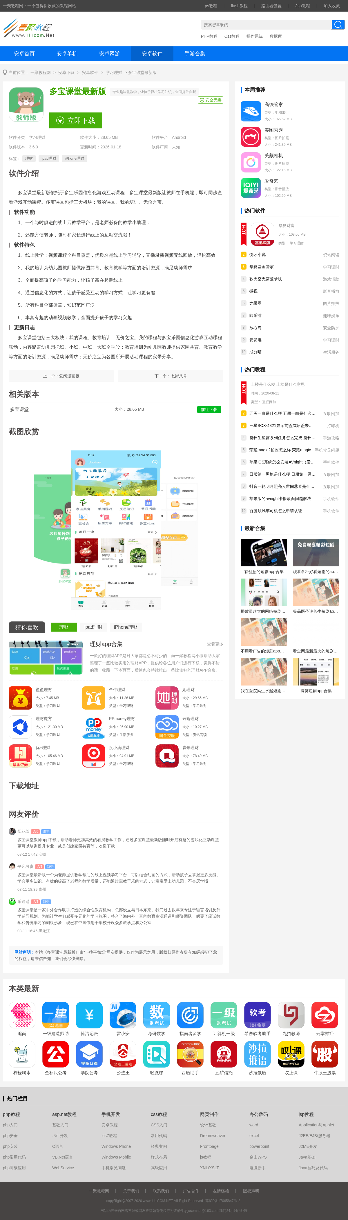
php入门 (10, 1125)
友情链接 (221, 1191)
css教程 (159, 1114)
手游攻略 (331, 438)
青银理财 (190, 747)
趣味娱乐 (331, 315)
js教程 (205, 1157)
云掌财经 (325, 1033)
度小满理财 (119, 747)
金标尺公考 (56, 1072)
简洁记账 (89, 1033)
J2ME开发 (308, 1146)
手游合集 (194, 54)
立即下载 (81, 120)
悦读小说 (257, 254)
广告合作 (191, 1191)
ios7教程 (109, 1135)
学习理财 (114, 72)
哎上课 (291, 1072)
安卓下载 (66, 72)
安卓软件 (152, 54)
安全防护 (331, 328)
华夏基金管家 (261, 266)
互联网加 (269, 402)
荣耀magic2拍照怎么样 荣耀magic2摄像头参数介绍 (295, 450)
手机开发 (111, 1114)
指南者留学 (190, 1033)
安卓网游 (109, 54)
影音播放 (331, 291)
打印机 (333, 425)
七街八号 (179, 376)
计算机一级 (224, 1033)
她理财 (188, 689)
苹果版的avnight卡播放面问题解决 (280, 498)
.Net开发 (60, 1135)
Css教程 (232, 36)
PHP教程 (209, 36)
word (253, 1125)
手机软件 (331, 462)
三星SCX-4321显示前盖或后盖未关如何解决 (289, 425)
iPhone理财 (74, 158)
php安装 (10, 1146)
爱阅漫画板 (69, 376)
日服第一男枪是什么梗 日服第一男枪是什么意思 (292, 474)
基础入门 (60, 1125)
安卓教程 (110, 1125)
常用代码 (159, 1135)
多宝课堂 (19, 409)
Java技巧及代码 (313, 1168)
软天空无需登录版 (265, 279)
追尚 (22, 1033)
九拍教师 (291, 1033)
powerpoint (259, 1146)
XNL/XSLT (209, 1168)
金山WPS (258, 1157)
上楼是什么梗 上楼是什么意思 (278, 384)
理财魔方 (44, 718)
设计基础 (208, 1125)
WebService (63, 1168)
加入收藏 (332, 5)
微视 (253, 291)
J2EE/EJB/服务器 (314, 1135)
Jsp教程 (303, 5)
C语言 (57, 1146)
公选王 (123, 1072)
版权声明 (251, 1191)
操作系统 (254, 36)
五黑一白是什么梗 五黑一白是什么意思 (284, 413)
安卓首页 (24, 54)
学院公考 (89, 1072)
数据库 (276, 36)
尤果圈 (255, 303)
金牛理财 (117, 689)
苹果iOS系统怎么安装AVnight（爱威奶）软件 (290, 462)
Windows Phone (116, 1146)
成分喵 (255, 352)
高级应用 (159, 1168)
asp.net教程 (64, 1114)
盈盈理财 (44, 689)
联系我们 (161, 1191)
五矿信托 (224, 1072)
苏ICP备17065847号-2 (222, 1201)
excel (254, 1135)
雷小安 (123, 1033)
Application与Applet (316, 1125)
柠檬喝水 (22, 1072)
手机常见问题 (327, 450)
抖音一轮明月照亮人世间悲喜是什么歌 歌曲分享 (292, 486)
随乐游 (255, 315)
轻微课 (156, 1072)
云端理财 (190, 718)
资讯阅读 (331, 254)
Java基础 (307, 1157)
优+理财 (43, 747)
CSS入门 (159, 1125)
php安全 (10, 1135)
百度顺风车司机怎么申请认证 (275, 510)
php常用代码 (14, 1157)
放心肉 (255, 327)
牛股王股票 (325, 1072)
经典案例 (159, 1146)
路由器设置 (271, 5)
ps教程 (211, 5)
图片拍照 (331, 303)
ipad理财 (48, 158)
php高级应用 (14, 1168)
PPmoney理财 (122, 718)
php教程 (11, 1114)
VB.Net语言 (62, 1157)
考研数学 (156, 1033)
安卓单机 (67, 54)
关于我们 (131, 1191)
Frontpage (209, 1146)
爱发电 (255, 339)
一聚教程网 (40, 72)
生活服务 (331, 352)
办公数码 (258, 1114)
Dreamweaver (212, 1135)
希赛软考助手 (257, 1033)
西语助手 (190, 1072)
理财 (29, 158)
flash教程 (239, 5)
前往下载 (209, 409)
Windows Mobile (116, 1157)
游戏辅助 (331, 279)
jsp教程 (306, 1114)
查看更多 (215, 644)
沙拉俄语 (257, 1072)
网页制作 (209, 1114)
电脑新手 (257, 1168)
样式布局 (159, 1157)
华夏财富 (286, 225)
